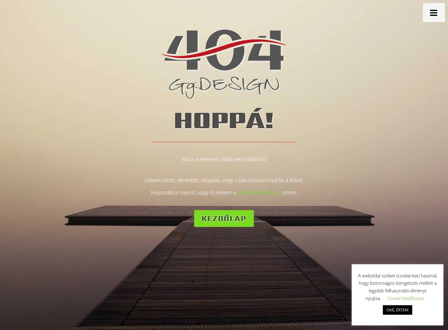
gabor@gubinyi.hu (259, 192)
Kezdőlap (224, 218)
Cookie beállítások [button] (405, 298)
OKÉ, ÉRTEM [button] (398, 310)
